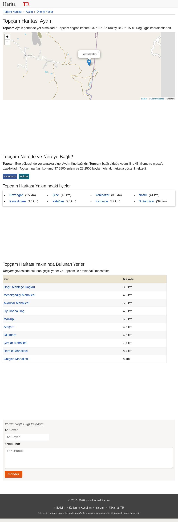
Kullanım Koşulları (80, 511)
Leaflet (144, 99)
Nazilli (143, 195)
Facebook (10, 176)
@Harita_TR (116, 511)
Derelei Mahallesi (16, 351)
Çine (55, 195)
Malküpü (9, 319)
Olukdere (10, 335)
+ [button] (7, 37)
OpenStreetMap (157, 99)
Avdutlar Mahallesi (16, 303)
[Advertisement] (89, 126)
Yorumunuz (12, 444)
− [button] (7, 42)
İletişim (60, 511)
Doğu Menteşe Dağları (19, 287)
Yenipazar (102, 195)
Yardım (100, 511)
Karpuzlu (102, 201)
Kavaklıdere (17, 201)
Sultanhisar (146, 201)
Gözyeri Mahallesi (16, 359)
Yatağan (58, 201)
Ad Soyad (11, 430)
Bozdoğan (16, 195)
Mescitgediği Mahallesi (19, 295)
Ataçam (9, 327)
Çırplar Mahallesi (15, 343)
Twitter (24, 176)
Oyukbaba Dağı (14, 311)
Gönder (13, 477)
